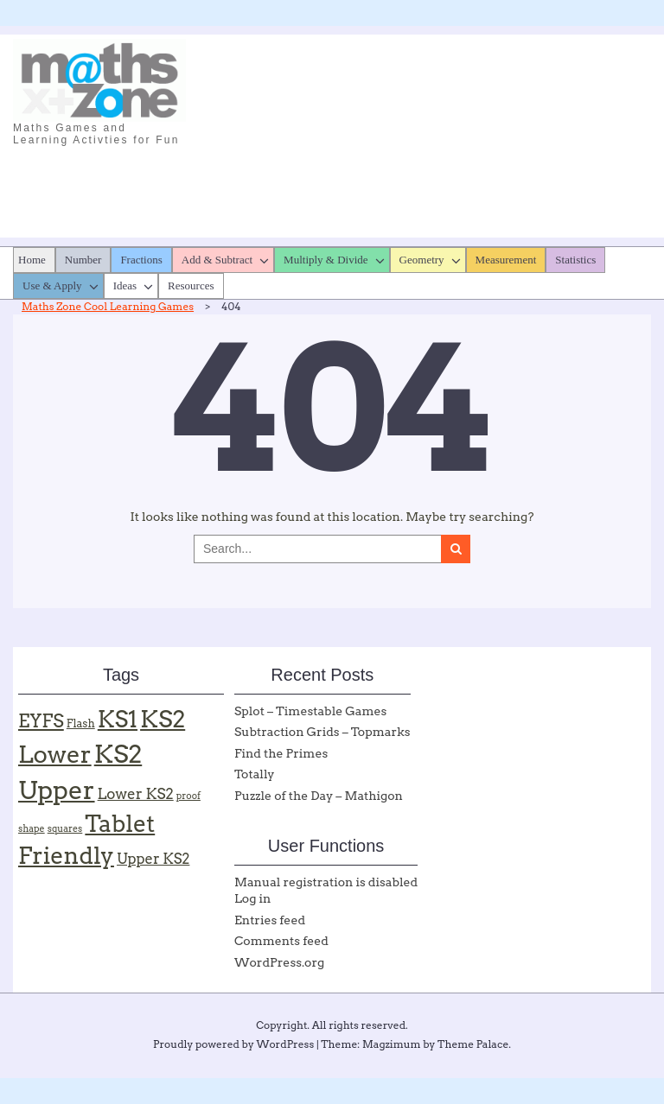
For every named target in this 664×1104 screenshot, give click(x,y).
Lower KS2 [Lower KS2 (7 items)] (136, 794)
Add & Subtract (217, 259)
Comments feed (281, 941)
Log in (252, 898)
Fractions (141, 259)
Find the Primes (281, 753)
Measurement (506, 259)
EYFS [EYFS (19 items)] (41, 721)
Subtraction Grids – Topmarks (322, 732)
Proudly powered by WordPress (233, 1043)
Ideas (125, 285)
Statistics (575, 259)
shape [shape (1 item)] (31, 828)
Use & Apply (52, 285)
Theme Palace (472, 1043)
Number (83, 259)
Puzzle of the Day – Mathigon (318, 796)
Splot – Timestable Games (310, 711)
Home (32, 259)
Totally (254, 774)
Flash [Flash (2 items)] (81, 723)
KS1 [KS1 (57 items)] (117, 719)
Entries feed (269, 920)
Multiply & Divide (326, 259)
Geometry (421, 259)
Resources (191, 285)
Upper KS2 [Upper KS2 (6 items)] (153, 858)
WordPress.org (279, 962)
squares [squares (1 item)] (65, 828)
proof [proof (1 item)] (188, 796)
